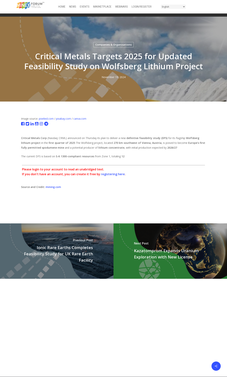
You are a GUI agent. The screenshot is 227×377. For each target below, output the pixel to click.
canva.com (79, 118)
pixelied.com (46, 118)
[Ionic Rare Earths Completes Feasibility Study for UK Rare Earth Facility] (57, 251)
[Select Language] (173, 7)
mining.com (53, 187)
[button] (208, 7)
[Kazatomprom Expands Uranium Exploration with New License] (170, 251)
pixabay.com (63, 118)
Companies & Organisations (113, 44)
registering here (113, 174)
